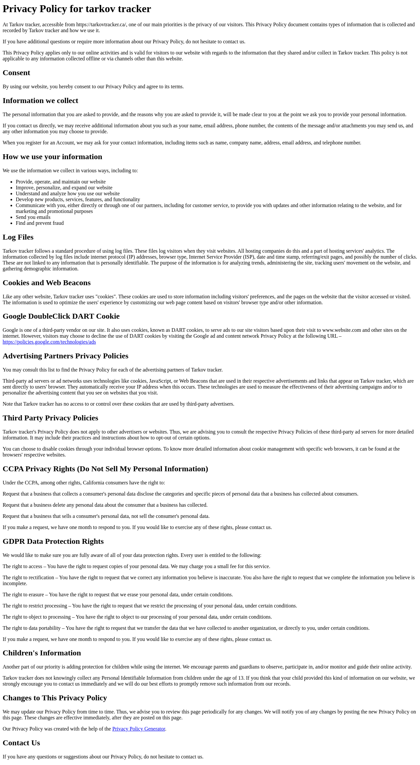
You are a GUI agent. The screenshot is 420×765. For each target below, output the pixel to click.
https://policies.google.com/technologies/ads (49, 342)
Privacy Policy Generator (138, 729)
